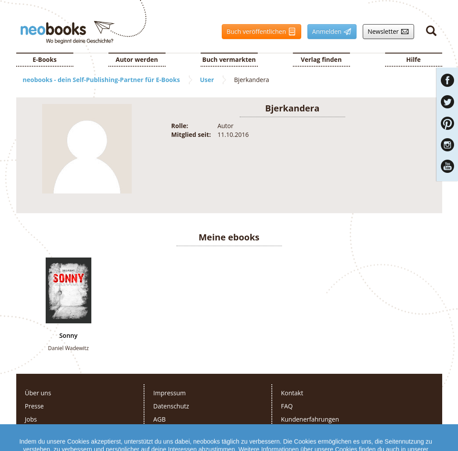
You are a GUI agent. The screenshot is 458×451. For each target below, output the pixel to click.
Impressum (169, 393)
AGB (159, 419)
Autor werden (136, 59)
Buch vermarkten (229, 59)
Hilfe (413, 59)
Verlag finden (321, 59)
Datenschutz (171, 406)
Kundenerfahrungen (310, 419)
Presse (34, 406)
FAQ (287, 406)
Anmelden (329, 31)
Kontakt (292, 393)
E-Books (44, 59)
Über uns (38, 393)
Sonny (68, 335)
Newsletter (386, 31)
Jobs (31, 419)
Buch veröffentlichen (259, 31)
